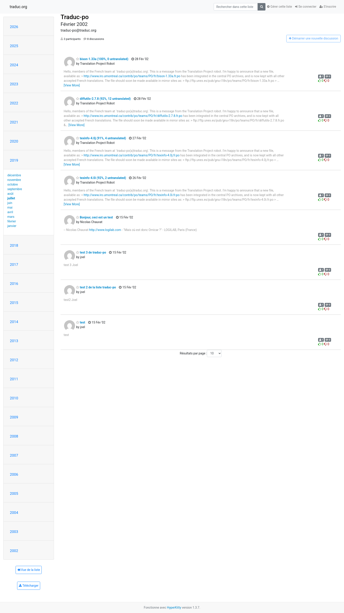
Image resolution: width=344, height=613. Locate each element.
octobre (12, 184)
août (10, 193)
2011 (14, 379)
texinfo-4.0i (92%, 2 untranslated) (101, 178)
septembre (14, 189)
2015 (14, 302)
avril (10, 212)
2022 (14, 103)
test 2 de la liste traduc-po (96, 287)
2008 (14, 436)
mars (10, 216)
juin (9, 203)
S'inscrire (327, 6)
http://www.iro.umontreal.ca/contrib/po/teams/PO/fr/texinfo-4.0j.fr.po (131, 155)
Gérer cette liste (279, 6)
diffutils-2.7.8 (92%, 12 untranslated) (103, 98)
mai (10, 207)
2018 (14, 245)
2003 (14, 531)
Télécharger (28, 585)
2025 (14, 46)
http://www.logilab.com (105, 230)
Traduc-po (75, 17)
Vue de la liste (28, 570)
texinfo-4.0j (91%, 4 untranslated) (101, 138)
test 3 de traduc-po (91, 252)
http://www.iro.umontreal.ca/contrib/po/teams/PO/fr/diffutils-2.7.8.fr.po (133, 116)
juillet (11, 198)
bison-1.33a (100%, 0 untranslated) (102, 59)
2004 (14, 512)
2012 (14, 360)
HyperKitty (174, 607)
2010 (14, 398)
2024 (14, 65)
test (80, 322)
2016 (14, 283)
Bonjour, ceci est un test (94, 217)
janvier (11, 226)
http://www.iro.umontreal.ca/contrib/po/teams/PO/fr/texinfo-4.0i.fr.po (131, 195)
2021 (14, 122)
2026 (14, 27)
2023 (14, 84)
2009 (14, 417)
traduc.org (18, 7)
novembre (14, 180)
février (11, 221)
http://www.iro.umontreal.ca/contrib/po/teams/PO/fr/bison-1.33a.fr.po (132, 76)
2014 (14, 322)
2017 (14, 264)
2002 (14, 551)
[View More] (72, 85)
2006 (14, 474)
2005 (14, 493)
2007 (14, 455)
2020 (14, 141)
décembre (14, 175)
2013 (14, 341)
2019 (14, 160)
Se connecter (305, 6)
